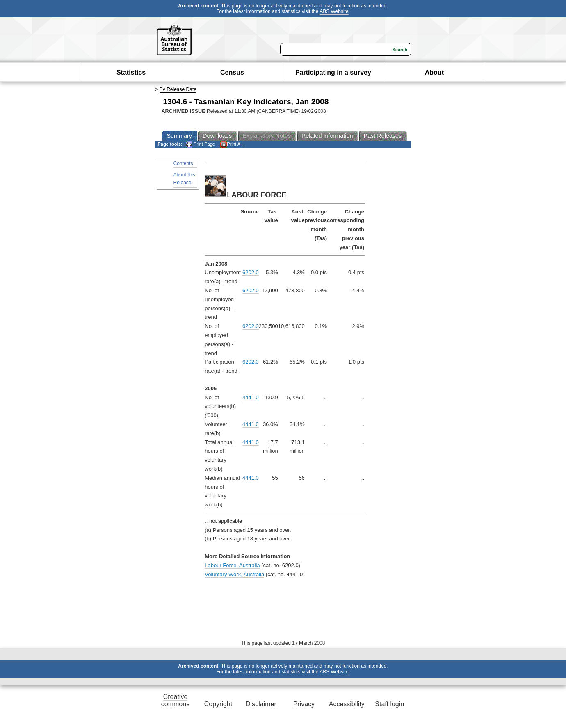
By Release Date (178, 89)
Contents (183, 163)
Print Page (200, 144)
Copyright (218, 704)
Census (232, 72)
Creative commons (175, 700)
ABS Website (334, 11)
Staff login (389, 704)
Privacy (304, 704)
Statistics (131, 72)
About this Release (184, 179)
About (434, 72)
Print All (231, 144)
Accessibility (347, 704)
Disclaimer (261, 704)
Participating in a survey (333, 72)
